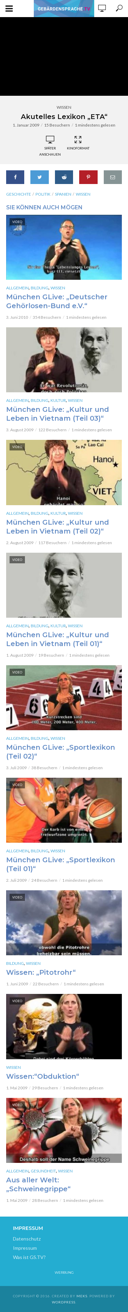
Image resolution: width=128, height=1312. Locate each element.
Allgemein (17, 287)
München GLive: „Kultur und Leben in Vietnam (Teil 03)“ (57, 413)
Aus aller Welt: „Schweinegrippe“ (38, 1184)
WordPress (63, 1302)
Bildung (39, 287)
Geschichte (18, 194)
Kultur (58, 400)
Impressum (25, 1248)
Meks (81, 1296)
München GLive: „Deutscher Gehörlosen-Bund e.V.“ (57, 301)
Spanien (63, 194)
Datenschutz (27, 1239)
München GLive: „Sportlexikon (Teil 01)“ (60, 864)
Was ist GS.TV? (29, 1257)
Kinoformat (78, 143)
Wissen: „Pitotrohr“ (41, 972)
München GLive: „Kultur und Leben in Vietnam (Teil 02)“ (57, 526)
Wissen (64, 107)
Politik (43, 194)
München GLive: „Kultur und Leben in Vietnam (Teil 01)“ (57, 639)
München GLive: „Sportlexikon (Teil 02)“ (60, 751)
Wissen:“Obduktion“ (42, 1076)
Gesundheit (43, 1170)
